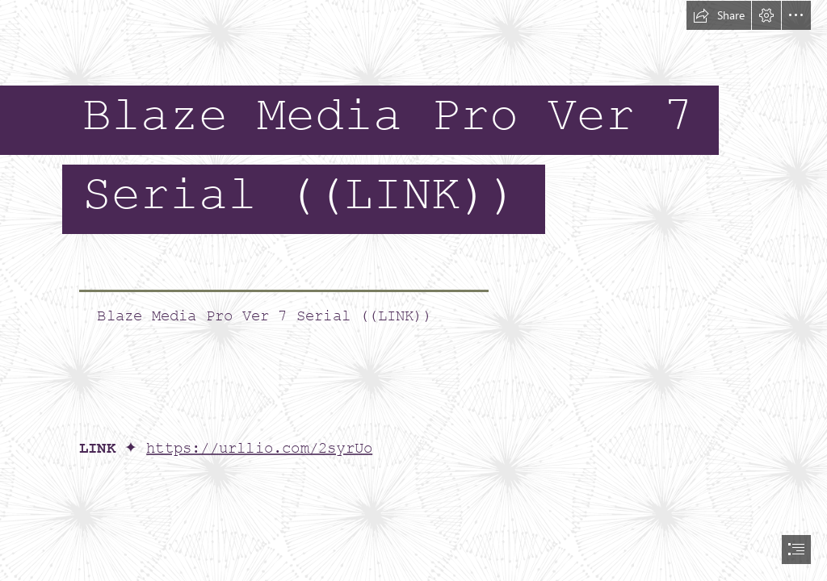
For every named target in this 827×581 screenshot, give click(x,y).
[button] (718, 15)
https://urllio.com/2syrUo (259, 449)
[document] (413, 290)
